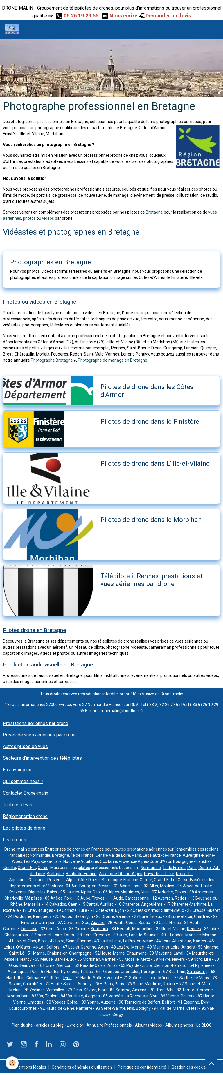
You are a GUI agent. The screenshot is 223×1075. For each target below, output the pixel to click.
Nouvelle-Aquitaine (80, 861)
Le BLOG (204, 1025)
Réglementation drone (25, 816)
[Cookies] (12, 1062)
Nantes (199, 941)
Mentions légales (30, 1067)
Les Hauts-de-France (162, 855)
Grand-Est (27, 867)
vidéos (48, 218)
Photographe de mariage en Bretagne (112, 360)
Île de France (82, 855)
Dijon (119, 910)
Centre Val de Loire (113, 855)
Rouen (169, 983)
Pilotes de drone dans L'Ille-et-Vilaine (155, 463)
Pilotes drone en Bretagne (34, 630)
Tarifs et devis (17, 804)
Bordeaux (99, 928)
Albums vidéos (148, 1025)
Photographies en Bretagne (50, 262)
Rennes (194, 928)
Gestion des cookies (190, 1067)
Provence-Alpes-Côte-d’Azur (145, 861)
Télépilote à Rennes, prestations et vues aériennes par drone (151, 579)
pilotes (84, 867)
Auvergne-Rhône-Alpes (120, 873)
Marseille (32, 904)
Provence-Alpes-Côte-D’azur (73, 879)
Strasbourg (197, 971)
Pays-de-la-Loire (159, 873)
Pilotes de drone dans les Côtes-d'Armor (147, 390)
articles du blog (50, 1025)
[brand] (13, 29)
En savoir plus (17, 770)
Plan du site (22, 1025)
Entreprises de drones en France (74, 849)
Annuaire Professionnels (109, 1025)
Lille (207, 959)
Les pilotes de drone (24, 828)
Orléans (23, 947)
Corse (43, 867)
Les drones (14, 839)
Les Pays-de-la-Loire (43, 861)
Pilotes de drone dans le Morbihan (151, 519)
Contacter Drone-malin (25, 793)
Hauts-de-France (81, 873)
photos (29, 218)
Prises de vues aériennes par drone (39, 735)
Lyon (67, 977)
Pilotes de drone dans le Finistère (149, 421)
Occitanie (108, 861)
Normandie (40, 855)
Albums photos (179, 1025)
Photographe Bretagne (52, 360)
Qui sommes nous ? (23, 781)
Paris (136, 855)
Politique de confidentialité (142, 1067)
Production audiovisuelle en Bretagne (48, 664)
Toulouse (29, 928)
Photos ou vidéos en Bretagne (39, 301)
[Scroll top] (211, 1063)
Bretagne (154, 212)
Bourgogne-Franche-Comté (127, 879)
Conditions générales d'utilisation (82, 1067)
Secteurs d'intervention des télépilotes (42, 758)
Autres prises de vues (25, 746)
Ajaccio (98, 922)
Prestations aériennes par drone (35, 723)
